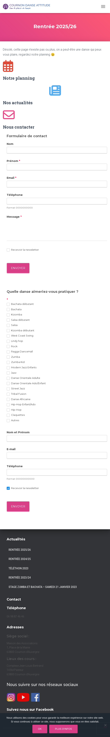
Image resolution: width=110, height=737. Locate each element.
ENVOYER (18, 268)
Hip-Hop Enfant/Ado (21, 404)
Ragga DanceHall (20, 351)
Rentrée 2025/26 (20, 549)
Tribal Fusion (16, 394)
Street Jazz (16, 388)
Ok (40, 728)
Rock (12, 346)
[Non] (105, 725)
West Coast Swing (20, 335)
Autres (13, 420)
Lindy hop (15, 341)
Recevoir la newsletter (23, 250)
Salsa (12, 325)
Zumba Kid (16, 362)
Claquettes (16, 415)
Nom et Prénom (18, 432)
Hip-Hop (14, 410)
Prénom (13, 161)
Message (14, 216)
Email (11, 178)
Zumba (13, 357)
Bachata (14, 309)
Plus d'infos (63, 728)
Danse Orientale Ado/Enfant (26, 383)
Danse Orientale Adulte (23, 378)
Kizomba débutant (20, 330)
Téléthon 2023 (18, 568)
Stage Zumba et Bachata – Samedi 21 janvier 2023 (43, 586)
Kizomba (14, 314)
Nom (10, 144)
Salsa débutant (18, 320)
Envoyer (18, 506)
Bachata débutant (20, 304)
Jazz (11, 373)
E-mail (11, 449)
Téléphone (15, 195)
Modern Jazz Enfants (21, 367)
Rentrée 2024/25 (20, 559)
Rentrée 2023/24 (20, 577)
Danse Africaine (19, 399)
